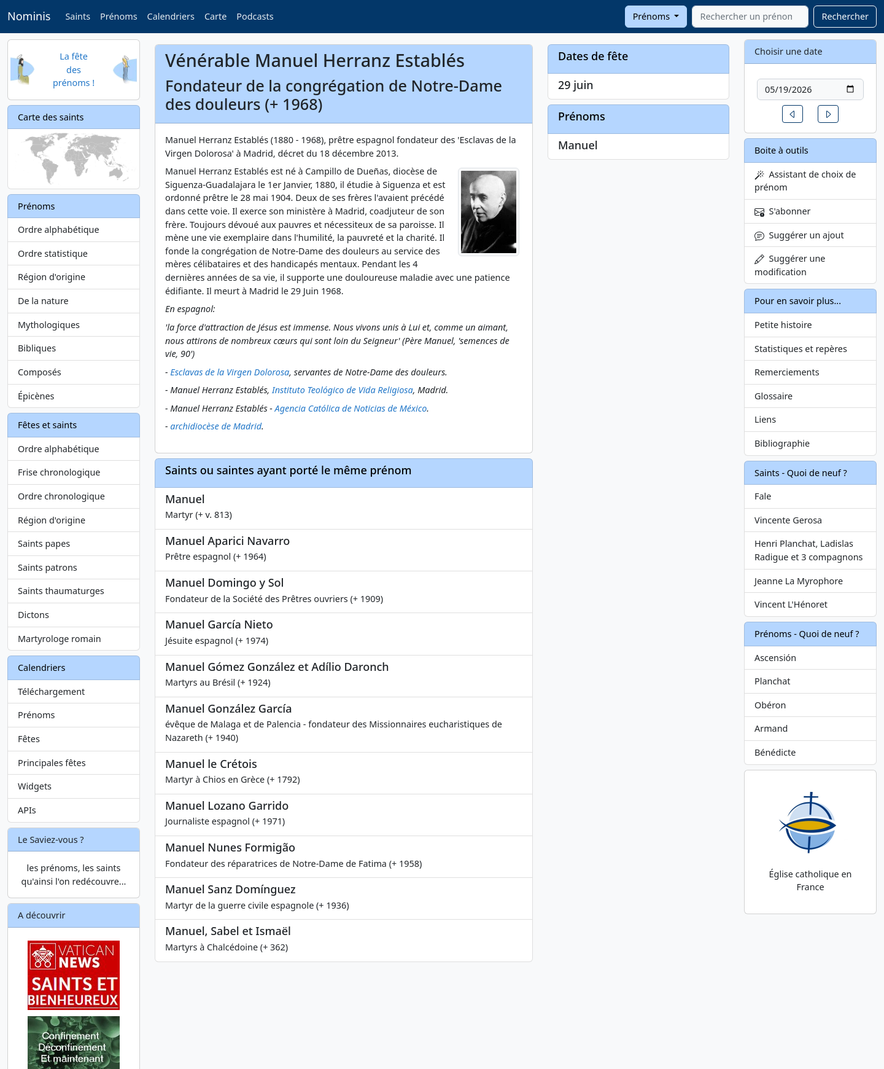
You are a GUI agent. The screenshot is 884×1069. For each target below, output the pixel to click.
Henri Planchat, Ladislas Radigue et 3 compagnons (808, 550)
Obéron (770, 705)
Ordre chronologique (61, 496)
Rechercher (845, 16)
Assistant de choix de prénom (805, 181)
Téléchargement (51, 691)
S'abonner (782, 211)
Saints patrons (47, 567)
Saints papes (44, 543)
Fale (762, 496)
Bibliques (37, 348)
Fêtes (29, 739)
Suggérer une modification (789, 265)
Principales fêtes (52, 763)
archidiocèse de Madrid (216, 426)
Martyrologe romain (59, 638)
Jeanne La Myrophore (798, 581)
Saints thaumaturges (61, 591)
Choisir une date (788, 51)
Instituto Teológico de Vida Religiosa (342, 390)
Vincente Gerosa (788, 520)
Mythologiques (49, 325)
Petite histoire (783, 325)
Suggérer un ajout (799, 235)
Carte (215, 16)
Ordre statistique (53, 253)
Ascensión (775, 658)
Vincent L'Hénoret (791, 604)
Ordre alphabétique (58, 229)
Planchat (772, 681)
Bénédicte (775, 752)
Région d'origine (51, 277)
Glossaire (773, 396)
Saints (77, 16)
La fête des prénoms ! (74, 69)
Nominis (28, 16)
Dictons (33, 615)
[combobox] (750, 17)
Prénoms (118, 16)
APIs (27, 810)
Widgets (35, 786)
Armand (771, 728)
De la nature (43, 301)
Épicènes (36, 396)
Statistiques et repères (800, 348)
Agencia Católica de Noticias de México (351, 408)
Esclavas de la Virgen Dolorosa (229, 372)
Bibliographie (782, 443)
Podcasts (254, 16)
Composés (39, 372)
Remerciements (787, 372)
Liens (765, 419)
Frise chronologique (59, 472)
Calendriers (171, 16)
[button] (792, 114)
